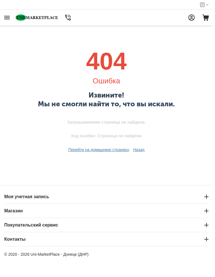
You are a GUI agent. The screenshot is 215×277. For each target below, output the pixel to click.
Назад (139, 149)
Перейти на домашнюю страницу (98, 149)
